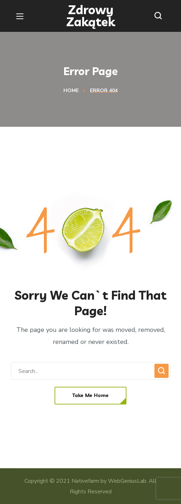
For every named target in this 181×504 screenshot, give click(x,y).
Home (71, 90)
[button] (159, 16)
